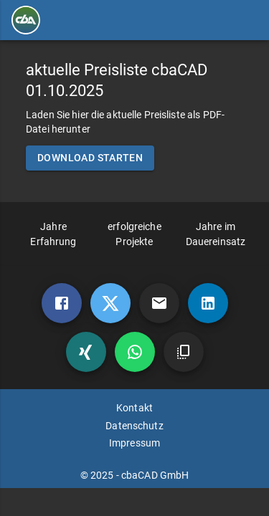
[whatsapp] (135, 352)
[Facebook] (62, 303)
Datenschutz (134, 425)
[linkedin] (208, 303)
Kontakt (134, 408)
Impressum (134, 443)
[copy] (184, 352)
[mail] (159, 303)
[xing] (86, 352)
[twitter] (110, 303)
